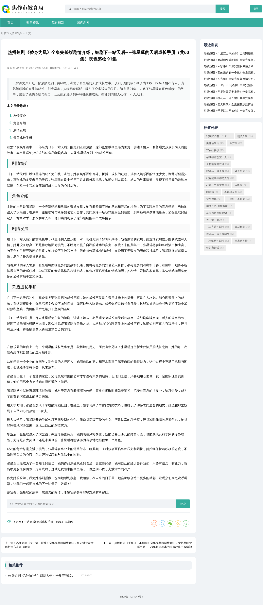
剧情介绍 (245, 136)
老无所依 (242, 171)
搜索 (222, 8)
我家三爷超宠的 (217, 185)
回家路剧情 (243, 241)
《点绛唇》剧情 (217, 241)
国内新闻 (83, 22)
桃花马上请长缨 (217, 171)
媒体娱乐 (17, 33)
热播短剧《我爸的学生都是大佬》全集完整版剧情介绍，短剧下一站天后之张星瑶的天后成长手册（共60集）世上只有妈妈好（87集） (43, 576)
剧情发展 (19, 130)
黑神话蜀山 (215, 143)
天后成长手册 (22, 138)
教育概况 (58, 22)
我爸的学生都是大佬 (220, 178)
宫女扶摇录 (215, 150)
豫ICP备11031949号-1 (131, 596)
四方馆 (236, 143)
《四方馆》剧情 (217, 227)
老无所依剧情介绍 (218, 213)
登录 (256, 8)
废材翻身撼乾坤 (217, 164)
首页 (10, 22)
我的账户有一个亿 (218, 136)
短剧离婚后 (215, 248)
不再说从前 (233, 192)
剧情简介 (19, 116)
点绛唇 (241, 185)
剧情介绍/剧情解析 (219, 206)
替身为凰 (213, 199)
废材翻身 (242, 227)
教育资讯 (32, 22)
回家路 (212, 192)
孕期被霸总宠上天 (218, 157)
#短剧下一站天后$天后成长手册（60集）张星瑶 (43, 521)
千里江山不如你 (238, 199)
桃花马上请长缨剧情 (220, 234)
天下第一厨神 (216, 220)
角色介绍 (19, 123)
